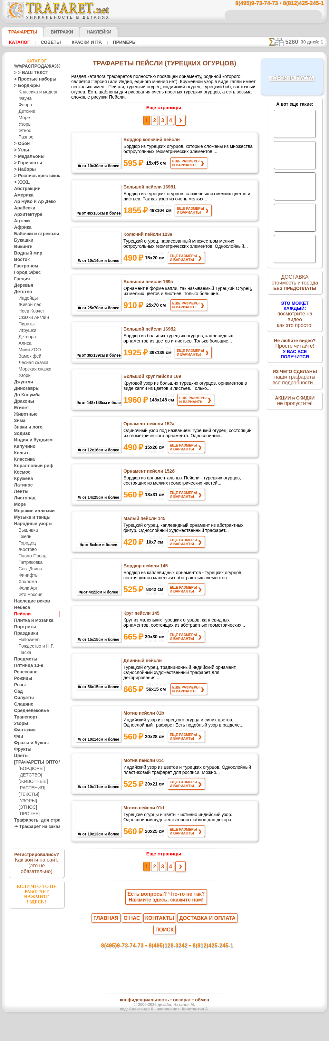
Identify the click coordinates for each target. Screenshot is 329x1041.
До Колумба (25, 395)
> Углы (20, 150)
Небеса (20, 608)
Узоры (25, 124)
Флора (25, 105)
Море (24, 118)
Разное (25, 137)
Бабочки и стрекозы (32, 234)
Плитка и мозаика (31, 620)
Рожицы (21, 678)
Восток (20, 260)
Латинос (22, 485)
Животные (24, 414)
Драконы (22, 401)
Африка (21, 227)
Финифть (27, 575)
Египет (20, 408)
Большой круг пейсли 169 (151, 387)
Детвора (26, 337)
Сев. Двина (29, 569)
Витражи (53, 32)
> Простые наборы (31, 79)
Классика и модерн (36, 92)
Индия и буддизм (30, 440)
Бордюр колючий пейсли (151, 137)
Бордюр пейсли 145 (145, 587)
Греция (20, 279)
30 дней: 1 (314, 42)
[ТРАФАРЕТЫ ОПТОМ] (34, 762)
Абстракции (25, 189)
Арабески (23, 208)
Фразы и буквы (28, 743)
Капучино (23, 446)
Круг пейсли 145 (141, 637)
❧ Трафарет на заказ (33, 827)
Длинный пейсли (142, 687)
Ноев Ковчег (30, 311)
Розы (19, 685)
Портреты (23, 627)
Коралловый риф (30, 466)
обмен (195, 1024)
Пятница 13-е (26, 666)
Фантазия (23, 730)
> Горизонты (25, 163)
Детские (26, 111)
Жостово (27, 550)
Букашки (22, 240)
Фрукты (21, 749)
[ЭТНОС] (27, 807)
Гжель (24, 537)
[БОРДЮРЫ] (30, 769)
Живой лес (29, 305)
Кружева (22, 479)
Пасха (24, 653)
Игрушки (27, 330)
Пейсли (21, 614)
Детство (21, 292)
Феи (18, 736)
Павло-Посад (31, 556)
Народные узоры (29, 524)
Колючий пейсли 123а (147, 237)
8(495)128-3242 (170, 968)
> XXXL (20, 182)
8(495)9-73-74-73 (131, 968)
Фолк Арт (27, 588)
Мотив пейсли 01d (143, 837)
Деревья (21, 285)
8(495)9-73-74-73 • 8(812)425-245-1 (272, 3)
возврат (178, 1024)
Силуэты (22, 698)
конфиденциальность (148, 1024)
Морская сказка (33, 369)
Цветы (20, 756)
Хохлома (27, 582)
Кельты (21, 453)
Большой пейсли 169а (147, 287)
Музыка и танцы (29, 517)
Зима (19, 421)
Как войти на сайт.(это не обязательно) (37, 862)
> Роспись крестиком (33, 176)
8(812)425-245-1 (208, 968)
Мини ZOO (28, 350)
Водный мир (25, 253)
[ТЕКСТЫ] (28, 794)
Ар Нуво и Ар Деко (31, 202)
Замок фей (28, 356)
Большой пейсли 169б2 (149, 337)
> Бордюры (24, 86)
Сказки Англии (32, 318)
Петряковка (29, 562)
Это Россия (29, 595)
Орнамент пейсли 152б (148, 487)
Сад (17, 691)
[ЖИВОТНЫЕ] (32, 782)
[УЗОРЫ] (27, 801)
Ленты (20, 492)
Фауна (25, 98)
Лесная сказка (32, 363)
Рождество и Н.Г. (34, 646)
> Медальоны (26, 156)
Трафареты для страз (33, 820)
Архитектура (25, 214)
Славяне (22, 704)
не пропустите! (294, 394)
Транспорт (24, 717)
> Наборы (23, 169)
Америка (22, 195)
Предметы (23, 659)
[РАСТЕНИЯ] (30, 788)
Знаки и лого (26, 427)
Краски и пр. (85, 42)
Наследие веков (29, 601)
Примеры (122, 42)
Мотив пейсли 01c (143, 787)
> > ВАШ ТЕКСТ (27, 73)
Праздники (24, 633)
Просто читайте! (295, 341)
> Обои (20, 144)
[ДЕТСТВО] (29, 775)
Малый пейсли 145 (144, 537)
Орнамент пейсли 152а (148, 437)
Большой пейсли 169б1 (149, 187)
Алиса (24, 343)
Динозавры (24, 388)
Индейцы (27, 298)
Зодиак (20, 434)
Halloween (28, 640)
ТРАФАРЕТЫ (19, 32)
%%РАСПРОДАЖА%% (35, 66)
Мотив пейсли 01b (143, 737)
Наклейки (87, 32)
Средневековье (28, 711)
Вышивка (27, 530)
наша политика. (197, 1036)
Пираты (26, 324)
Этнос (24, 131)
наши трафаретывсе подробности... (295, 368)
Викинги (21, 247)
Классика (23, 459)
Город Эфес (24, 272)
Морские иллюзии (31, 511)
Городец (26, 543)
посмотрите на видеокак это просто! (295, 312)
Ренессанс (23, 672)
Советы (50, 42)
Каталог (19, 42)
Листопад (23, 498)
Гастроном (24, 266)
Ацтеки (20, 221)
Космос (21, 472)
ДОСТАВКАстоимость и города (294, 284)
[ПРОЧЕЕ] (28, 814)
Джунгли (22, 382)
